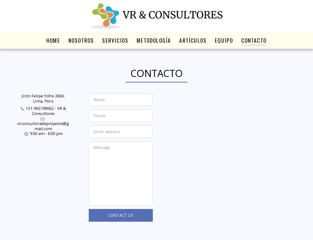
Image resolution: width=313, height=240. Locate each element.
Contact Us (120, 215)
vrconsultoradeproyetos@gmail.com (43, 123)
